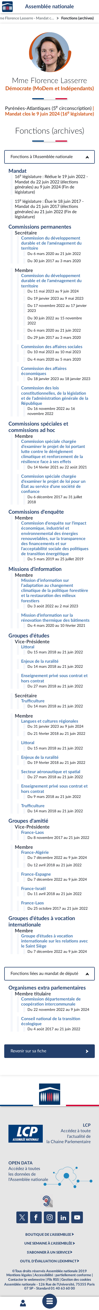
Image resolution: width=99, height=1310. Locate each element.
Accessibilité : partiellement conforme (62, 1275)
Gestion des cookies (76, 1279)
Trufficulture (33, 701)
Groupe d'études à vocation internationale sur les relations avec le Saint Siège (54, 941)
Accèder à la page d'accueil (7, 7)
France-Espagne (36, 874)
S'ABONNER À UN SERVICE (48, 1252)
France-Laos (32, 832)
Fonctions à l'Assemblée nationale (49, 157)
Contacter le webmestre (26, 1279)
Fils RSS (53, 1279)
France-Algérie (35, 852)
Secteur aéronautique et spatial (50, 772)
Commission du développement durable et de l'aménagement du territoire (51, 243)
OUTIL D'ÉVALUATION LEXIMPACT (48, 1261)
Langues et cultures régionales (49, 721)
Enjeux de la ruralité (40, 661)
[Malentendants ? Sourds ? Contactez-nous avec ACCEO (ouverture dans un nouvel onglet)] (46, 1200)
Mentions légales (19, 1275)
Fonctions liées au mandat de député (49, 973)
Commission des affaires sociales (51, 347)
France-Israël (33, 889)
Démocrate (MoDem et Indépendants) (49, 88)
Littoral (27, 647)
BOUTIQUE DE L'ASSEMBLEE (48, 1234)
